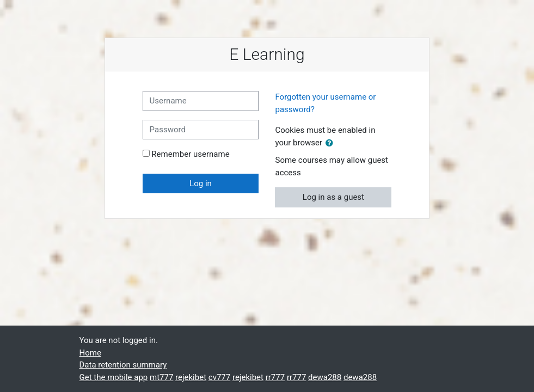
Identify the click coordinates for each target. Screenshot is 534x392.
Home (90, 353)
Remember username (190, 154)
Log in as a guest (333, 197)
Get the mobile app (113, 377)
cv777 (219, 377)
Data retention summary (123, 365)
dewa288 (324, 377)
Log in (200, 183)
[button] (331, 143)
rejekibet (190, 377)
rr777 (275, 377)
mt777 (161, 377)
